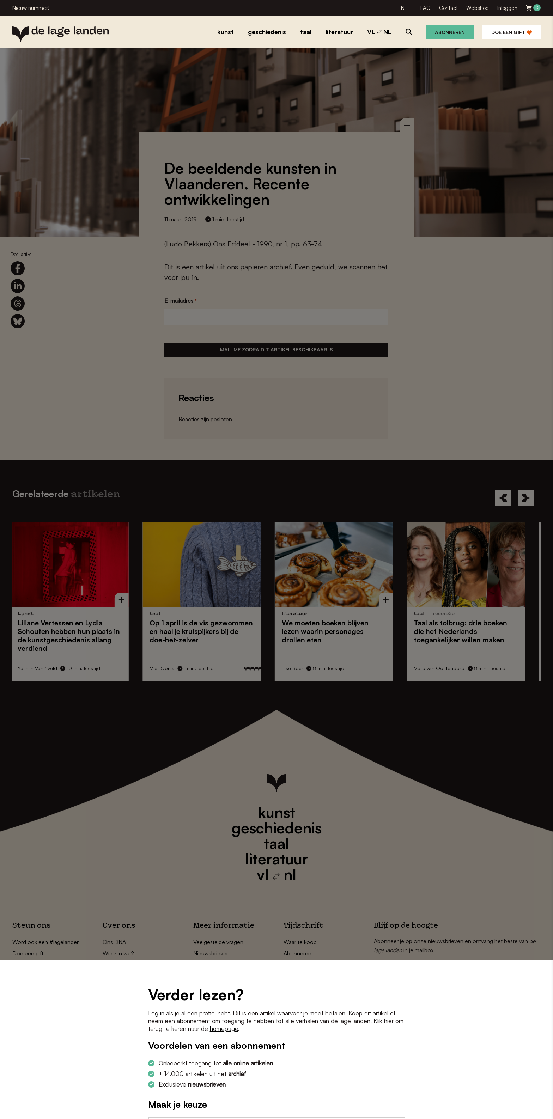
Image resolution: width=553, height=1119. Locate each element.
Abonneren (450, 32)
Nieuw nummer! (30, 8)
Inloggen (507, 8)
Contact (448, 8)
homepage (224, 1028)
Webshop (477, 8)
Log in (156, 1013)
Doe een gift (511, 32)
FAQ (425, 8)
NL (404, 8)
